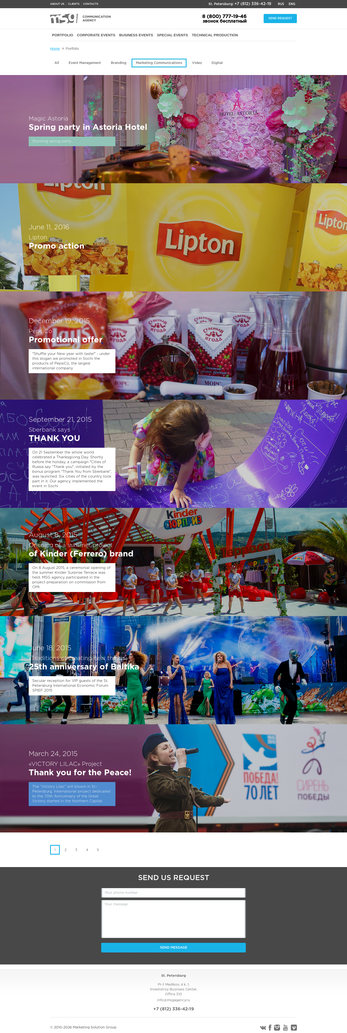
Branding (118, 63)
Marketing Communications (159, 63)
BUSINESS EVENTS (136, 35)
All (56, 63)
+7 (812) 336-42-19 (252, 4)
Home (55, 48)
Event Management (85, 63)
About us (57, 4)
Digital (217, 63)
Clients (74, 4)
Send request (280, 18)
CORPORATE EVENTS (96, 35)
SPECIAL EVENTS (172, 35)
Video (197, 63)
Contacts (90, 4)
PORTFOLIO (62, 35)
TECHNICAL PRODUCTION (215, 35)
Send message (173, 947)
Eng (292, 4)
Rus (281, 4)
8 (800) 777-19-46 (224, 16)
